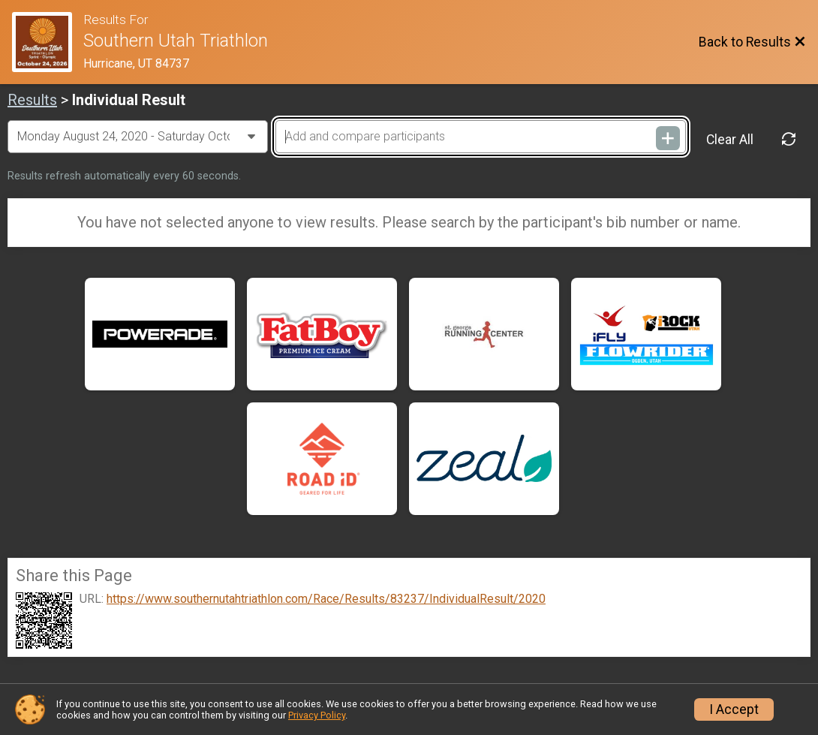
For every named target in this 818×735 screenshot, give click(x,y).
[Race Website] (47, 42)
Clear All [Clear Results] (729, 139)
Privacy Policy (316, 715)
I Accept (734, 709)
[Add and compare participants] (480, 136)
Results (32, 100)
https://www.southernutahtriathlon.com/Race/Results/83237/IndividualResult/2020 (326, 599)
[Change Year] (138, 136)
